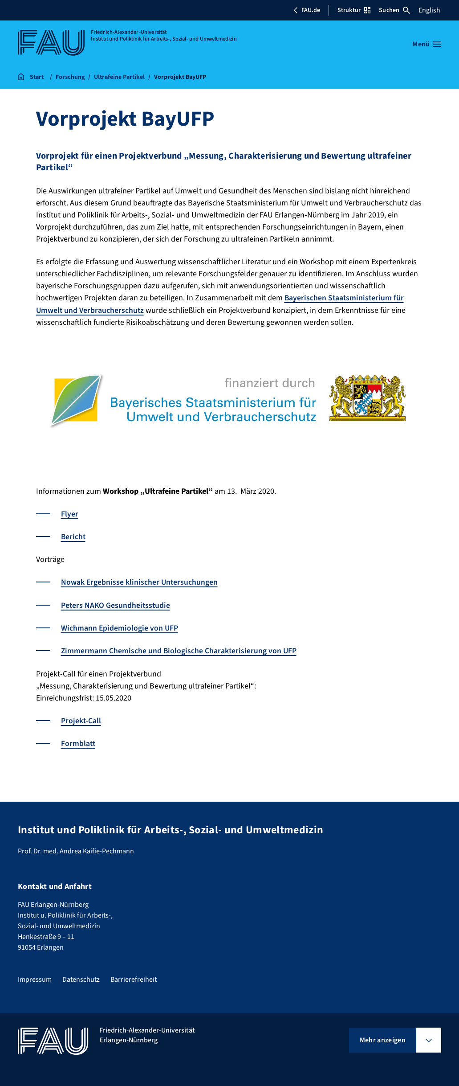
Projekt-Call (81, 719)
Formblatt (78, 742)
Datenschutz (81, 978)
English (429, 10)
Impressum (35, 978)
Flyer (69, 513)
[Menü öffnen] (426, 44)
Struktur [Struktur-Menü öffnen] (353, 10)
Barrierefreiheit (133, 978)
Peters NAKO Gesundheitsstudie (116, 604)
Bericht (73, 536)
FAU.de (307, 10)
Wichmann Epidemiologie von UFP (120, 627)
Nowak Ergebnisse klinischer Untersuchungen (140, 581)
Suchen (394, 10)
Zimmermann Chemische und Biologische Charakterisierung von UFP (179, 650)
